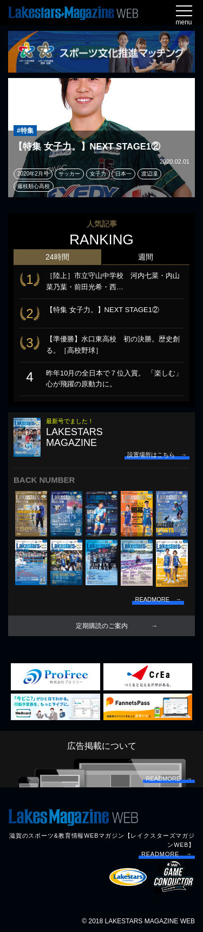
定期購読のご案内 (102, 626)
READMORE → (166, 854)
